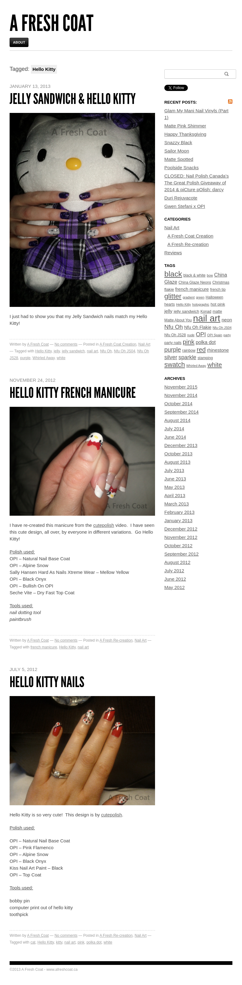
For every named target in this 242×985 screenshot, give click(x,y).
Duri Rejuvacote (180, 197)
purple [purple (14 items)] (172, 349)
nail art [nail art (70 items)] (206, 318)
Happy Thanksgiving (185, 134)
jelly (57, 351)
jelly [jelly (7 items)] (168, 311)
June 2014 (175, 437)
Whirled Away (43, 358)
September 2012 (181, 554)
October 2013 (178, 453)
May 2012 (174, 587)
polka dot (94, 942)
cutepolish (103, 525)
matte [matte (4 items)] (217, 311)
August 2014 (177, 420)
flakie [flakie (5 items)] (169, 289)
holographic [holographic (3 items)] (200, 304)
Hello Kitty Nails (47, 682)
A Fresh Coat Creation (118, 344)
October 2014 (178, 403)
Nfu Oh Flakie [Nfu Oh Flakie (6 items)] (197, 327)
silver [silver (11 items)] (170, 357)
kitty (59, 942)
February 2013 (179, 512)
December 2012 (180, 528)
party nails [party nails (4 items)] (172, 343)
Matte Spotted (178, 159)
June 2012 (175, 579)
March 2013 (176, 503)
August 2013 (177, 462)
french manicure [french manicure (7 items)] (192, 289)
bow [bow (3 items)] (210, 275)
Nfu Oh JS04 (124, 351)
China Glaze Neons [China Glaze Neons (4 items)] (195, 282)
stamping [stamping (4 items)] (205, 358)
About (19, 42)
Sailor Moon (176, 150)
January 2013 (178, 520)
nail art (92, 351)
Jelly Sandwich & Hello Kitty (73, 99)
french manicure (43, 647)
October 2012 (178, 545)
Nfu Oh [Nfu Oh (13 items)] (173, 327)
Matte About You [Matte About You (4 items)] (178, 320)
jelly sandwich (73, 351)
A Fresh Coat (51, 23)
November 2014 (180, 395)
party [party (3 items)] (227, 335)
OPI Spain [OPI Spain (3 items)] (214, 335)
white (61, 358)
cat (32, 942)
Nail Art (144, 344)
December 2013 (180, 445)
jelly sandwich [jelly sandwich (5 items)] (186, 311)
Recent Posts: (180, 102)
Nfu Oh (106, 351)
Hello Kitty (43, 351)
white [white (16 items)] (214, 364)
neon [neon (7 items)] (227, 319)
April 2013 (174, 495)
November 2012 (180, 537)
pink (81, 942)
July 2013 (174, 470)
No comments (65, 344)
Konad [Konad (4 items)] (206, 311)
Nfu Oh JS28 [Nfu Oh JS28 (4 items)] (175, 335)
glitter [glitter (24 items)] (172, 296)
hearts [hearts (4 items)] (169, 304)
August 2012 (177, 562)
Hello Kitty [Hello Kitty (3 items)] (183, 304)
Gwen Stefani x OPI (184, 206)
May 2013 (174, 487)
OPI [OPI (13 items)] (201, 334)
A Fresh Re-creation (116, 640)
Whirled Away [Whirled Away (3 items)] (196, 366)
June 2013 (175, 478)
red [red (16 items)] (201, 349)
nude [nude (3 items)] (191, 335)
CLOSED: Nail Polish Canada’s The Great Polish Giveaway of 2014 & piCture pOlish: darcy (196, 182)
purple (25, 358)
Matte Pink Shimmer (185, 125)
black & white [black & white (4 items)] (194, 275)
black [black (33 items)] (173, 274)
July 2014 (174, 428)
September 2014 (181, 412)
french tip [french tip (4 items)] (218, 289)
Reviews (173, 252)
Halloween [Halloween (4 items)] (214, 297)
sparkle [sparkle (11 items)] (187, 357)
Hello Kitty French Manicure (73, 393)
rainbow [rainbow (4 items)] (189, 350)
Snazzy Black (178, 142)
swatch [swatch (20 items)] (174, 364)
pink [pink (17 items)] (189, 341)
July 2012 (174, 570)
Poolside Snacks (181, 167)
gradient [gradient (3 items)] (189, 297)
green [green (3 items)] (200, 297)
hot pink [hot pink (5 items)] (217, 304)
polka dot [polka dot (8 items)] (205, 342)
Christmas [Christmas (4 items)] (220, 282)
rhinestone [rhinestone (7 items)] (218, 350)
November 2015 (180, 386)
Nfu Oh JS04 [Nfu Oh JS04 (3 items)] (222, 327)
